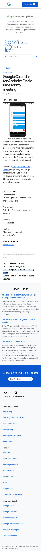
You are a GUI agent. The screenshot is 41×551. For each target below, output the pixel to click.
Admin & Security (13, 47)
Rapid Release (21, 94)
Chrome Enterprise (11, 518)
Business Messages (11, 530)
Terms (16, 548)
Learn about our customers (14, 341)
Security (6, 453)
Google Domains (10, 512)
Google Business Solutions (13, 524)
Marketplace (8, 477)
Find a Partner (8, 471)
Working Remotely (10, 465)
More (8, 51)
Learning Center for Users (13, 417)
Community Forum (10, 423)
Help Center (8, 244)
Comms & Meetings (14, 41)
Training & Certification (12, 495)
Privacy (11, 548)
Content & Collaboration (16, 43)
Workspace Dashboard (12, 435)
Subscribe (30, 4)
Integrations (8, 489)
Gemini (9, 45)
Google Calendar (9, 94)
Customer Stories (10, 459)
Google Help (8, 429)
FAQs (5, 483)
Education (10, 49)
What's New (8, 441)
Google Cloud (8, 506)
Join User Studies (10, 536)
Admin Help (7, 411)
